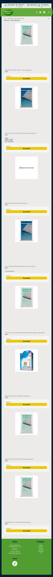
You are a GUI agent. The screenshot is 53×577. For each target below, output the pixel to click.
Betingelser (40, 546)
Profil (41, 552)
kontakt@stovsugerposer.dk (15, 553)
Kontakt (41, 548)
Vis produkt (26, 78)
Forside (40, 545)
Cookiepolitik (41, 551)
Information (40, 549)
